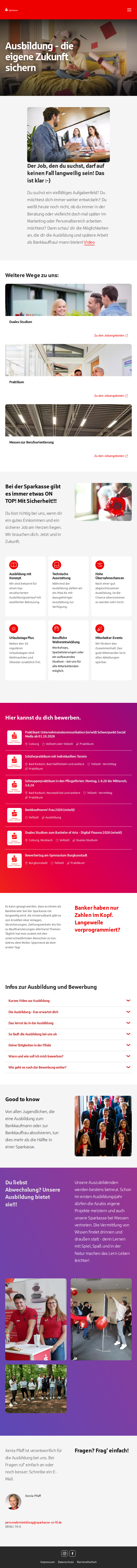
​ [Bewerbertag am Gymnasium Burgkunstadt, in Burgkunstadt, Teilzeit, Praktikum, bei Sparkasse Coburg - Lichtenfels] (68, 860)
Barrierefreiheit (87, 1562)
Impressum (47, 1562)
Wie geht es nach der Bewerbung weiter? (37, 1067)
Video (89, 242)
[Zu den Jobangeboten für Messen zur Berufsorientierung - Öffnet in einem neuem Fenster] (68, 432)
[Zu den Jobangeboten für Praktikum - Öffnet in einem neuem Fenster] (68, 372)
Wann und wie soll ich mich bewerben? (35, 1056)
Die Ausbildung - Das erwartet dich (33, 1012)
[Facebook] (72, 1553)
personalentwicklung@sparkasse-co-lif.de (33, 1522)
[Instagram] (64, 1553)
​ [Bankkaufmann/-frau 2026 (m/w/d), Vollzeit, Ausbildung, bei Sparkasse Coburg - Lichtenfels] (68, 815)
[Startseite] (21, 10)
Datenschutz (66, 1562)
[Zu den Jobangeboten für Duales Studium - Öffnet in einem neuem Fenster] (68, 312)
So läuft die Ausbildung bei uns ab (32, 1034)
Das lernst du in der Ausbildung (30, 1023)
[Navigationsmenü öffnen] (129, 9)
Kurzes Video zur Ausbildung (28, 1001)
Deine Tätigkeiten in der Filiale (29, 1045)
